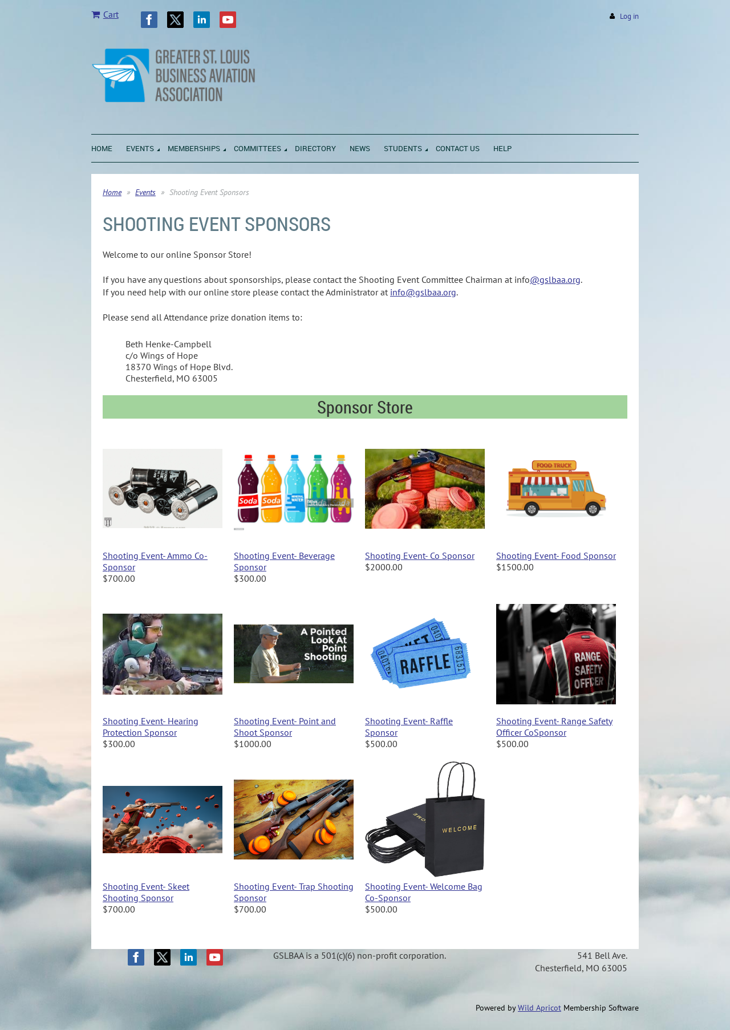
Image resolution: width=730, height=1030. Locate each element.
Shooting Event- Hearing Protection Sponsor (150, 726)
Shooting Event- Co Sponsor (419, 555)
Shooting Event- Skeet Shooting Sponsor (146, 892)
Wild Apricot (539, 1008)
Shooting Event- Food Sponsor (556, 555)
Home (112, 192)
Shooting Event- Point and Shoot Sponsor (285, 726)
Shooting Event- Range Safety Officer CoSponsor (554, 726)
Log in (629, 16)
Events (145, 192)
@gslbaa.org (555, 279)
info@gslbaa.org (423, 292)
